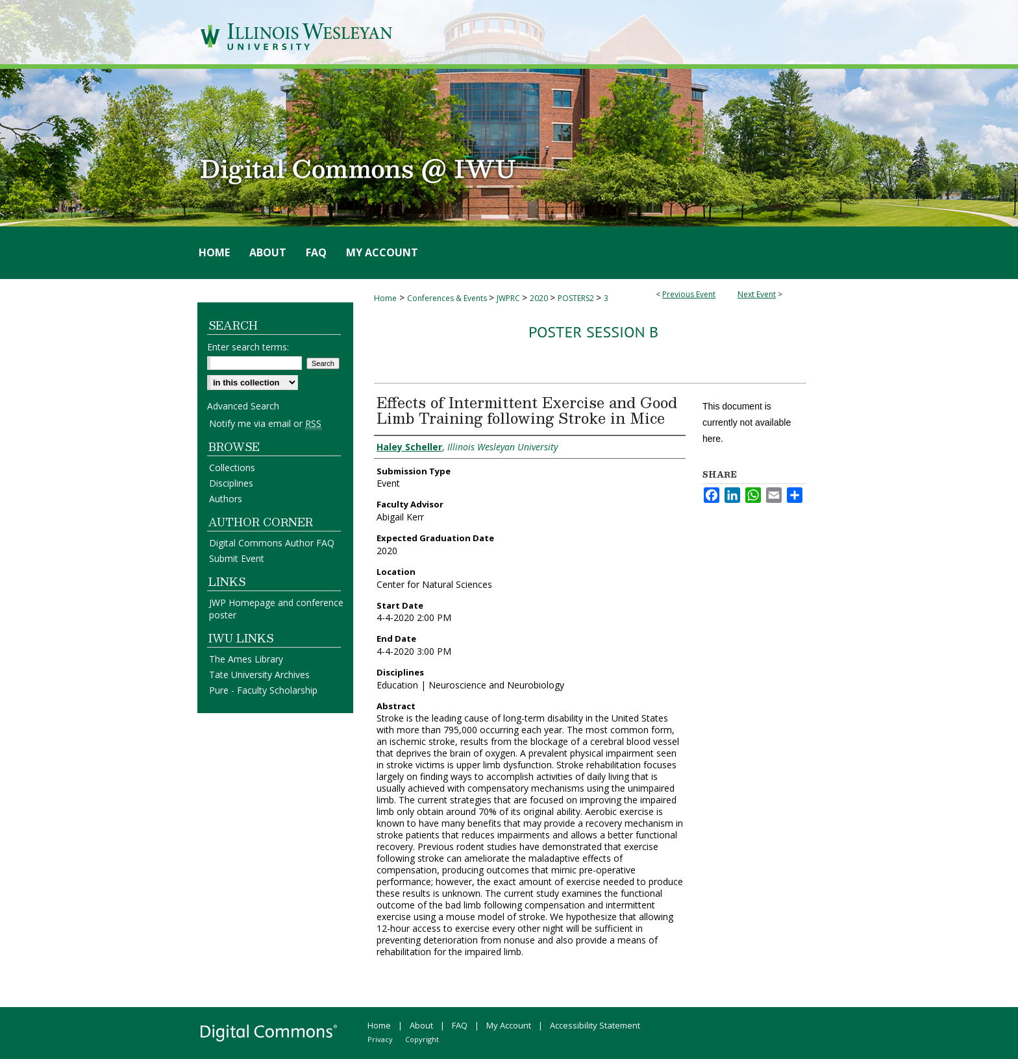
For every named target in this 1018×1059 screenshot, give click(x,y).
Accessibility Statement (595, 1025)
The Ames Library (246, 659)
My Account (508, 1025)
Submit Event (236, 558)
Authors (225, 499)
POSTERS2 (577, 298)
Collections (232, 467)
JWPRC (509, 298)
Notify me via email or (265, 423)
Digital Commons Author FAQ (271, 543)
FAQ (459, 1025)
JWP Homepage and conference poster (276, 608)
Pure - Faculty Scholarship (263, 690)
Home (385, 298)
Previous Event (688, 294)
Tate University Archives (259, 674)
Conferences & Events (448, 298)
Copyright (422, 1039)
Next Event (757, 294)
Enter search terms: (248, 347)
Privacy (380, 1039)
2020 (540, 298)
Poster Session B (593, 332)
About (421, 1025)
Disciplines (231, 483)
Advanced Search (243, 406)
